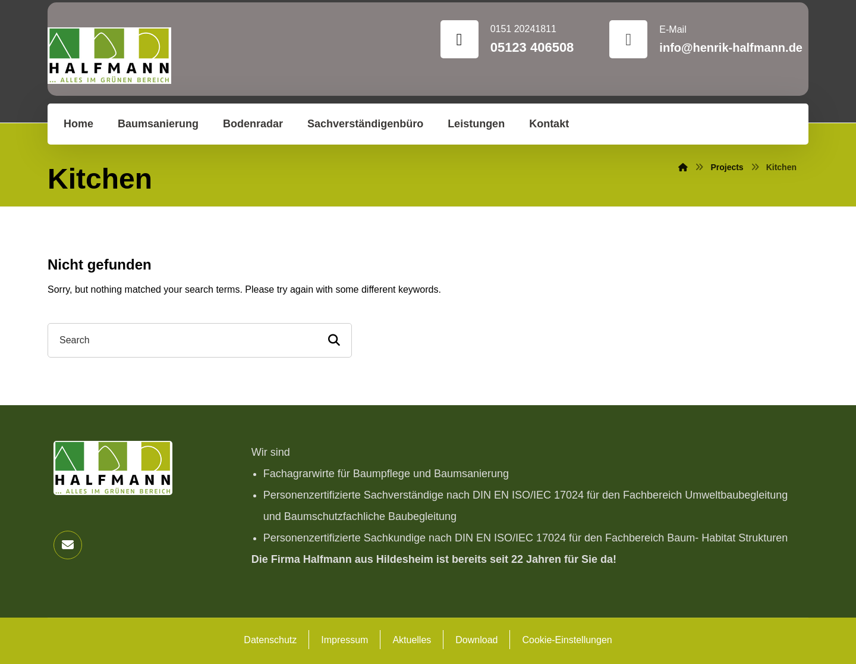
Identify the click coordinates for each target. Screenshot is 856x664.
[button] (68, 545)
